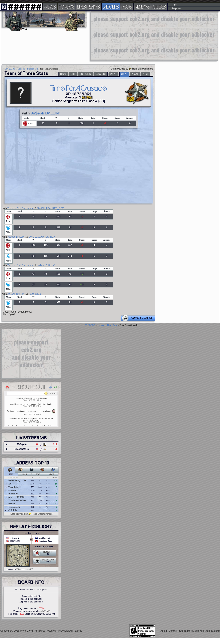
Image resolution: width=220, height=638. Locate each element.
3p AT (124, 74)
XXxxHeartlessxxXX (24, 569)
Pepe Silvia (35, 294)
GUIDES (159, 7)
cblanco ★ (13, 494)
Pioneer (11, 503)
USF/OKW (85, 74)
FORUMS (66, 7)
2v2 (24, 474)
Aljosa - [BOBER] (16, 497)
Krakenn (12, 490)
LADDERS (111, 7)
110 (9, 484)
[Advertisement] (144, 35)
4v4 (51, 474)
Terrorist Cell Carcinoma (20, 208)
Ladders (21, 69)
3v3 (38, 474)
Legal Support (212, 630)
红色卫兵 (12, 510)
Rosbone (10, 411)
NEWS (50, 7)
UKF (73, 74)
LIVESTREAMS (88, 7)
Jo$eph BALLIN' (45, 113)
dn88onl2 (45, 611)
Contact (173, 630)
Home (63, 74)
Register (176, 8)
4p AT (135, 74)
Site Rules (185, 630)
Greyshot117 (21, 449)
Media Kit (197, 630)
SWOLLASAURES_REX (50, 208)
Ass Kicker (14, 404)
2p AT (113, 74)
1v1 (11, 474)
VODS (127, 7)
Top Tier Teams (31, 533)
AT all (145, 74)
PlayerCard (32, 69)
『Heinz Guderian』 (17, 500)
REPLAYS (142, 7)
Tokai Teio (13, 487)
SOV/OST (101, 74)
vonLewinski (14, 507)
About (163, 630)
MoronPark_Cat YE (17, 480)
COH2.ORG (10, 69)
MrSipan (22, 444)
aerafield (19, 398)
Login (174, 4)
